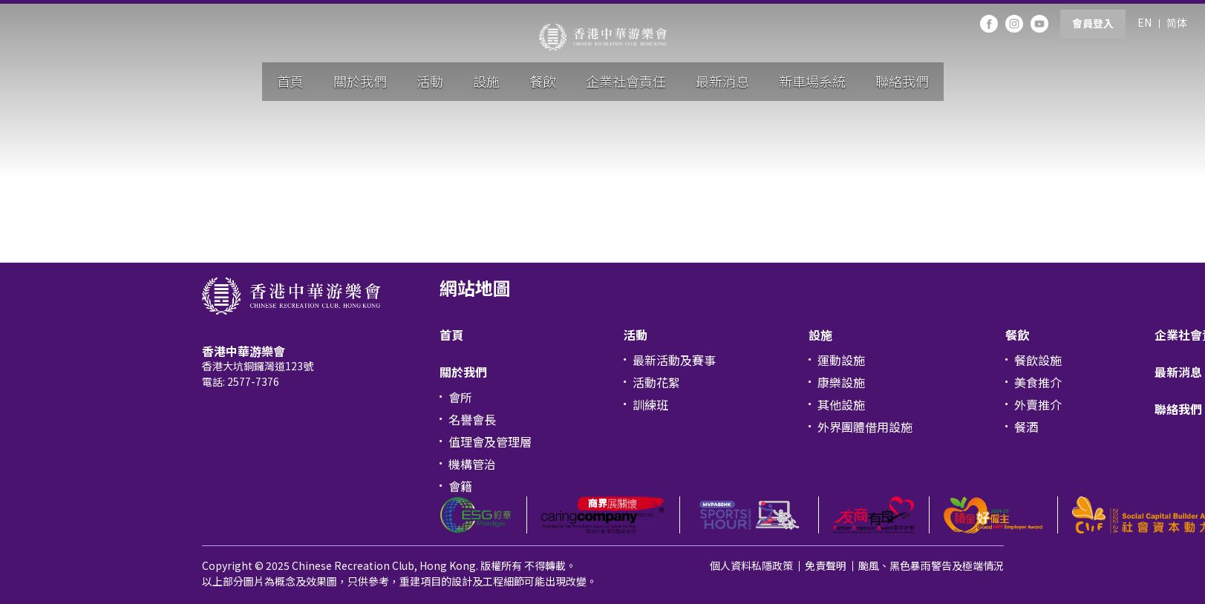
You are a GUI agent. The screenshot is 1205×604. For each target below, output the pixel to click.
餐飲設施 (1038, 360)
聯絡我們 (902, 81)
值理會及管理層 (490, 441)
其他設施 (841, 404)
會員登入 (1093, 23)
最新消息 (722, 81)
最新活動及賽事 (674, 360)
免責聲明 (825, 565)
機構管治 (472, 464)
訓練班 (650, 404)
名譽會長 (472, 419)
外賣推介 (1038, 404)
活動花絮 (656, 382)
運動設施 (841, 360)
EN (1144, 22)
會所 (460, 397)
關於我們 (360, 81)
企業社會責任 (626, 81)
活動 (430, 81)
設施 (486, 81)
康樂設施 (841, 382)
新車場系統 (812, 81)
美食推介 (1038, 382)
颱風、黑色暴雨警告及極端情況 (931, 565)
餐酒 (1026, 427)
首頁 (290, 81)
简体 (1176, 22)
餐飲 (542, 81)
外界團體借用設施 (864, 427)
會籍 (460, 486)
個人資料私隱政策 (751, 565)
